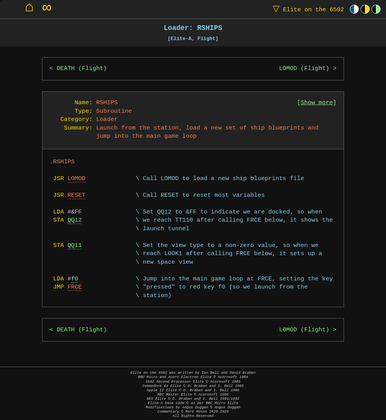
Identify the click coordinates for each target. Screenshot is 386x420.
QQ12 (74, 220)
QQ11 (74, 246)
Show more (317, 103)
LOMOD (76, 179)
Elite (306, 9)
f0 (74, 279)
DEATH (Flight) (82, 69)
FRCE (74, 287)
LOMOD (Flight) (304, 69)
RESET (76, 195)
